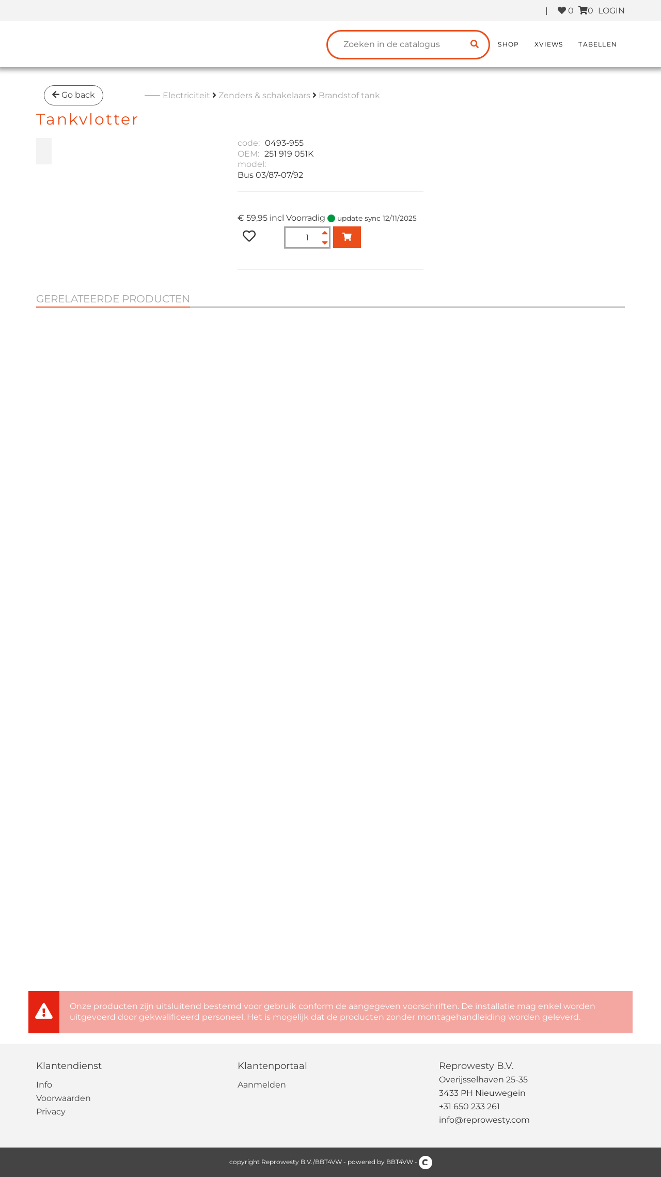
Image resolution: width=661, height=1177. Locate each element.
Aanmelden (262, 1085)
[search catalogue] (474, 44)
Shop (508, 44)
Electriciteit (186, 95)
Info (44, 1085)
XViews (548, 44)
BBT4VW (399, 1162)
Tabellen (597, 44)
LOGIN (611, 11)
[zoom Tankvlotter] (44, 151)
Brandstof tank (349, 95)
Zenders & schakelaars (264, 95)
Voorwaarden (63, 1098)
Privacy (51, 1112)
